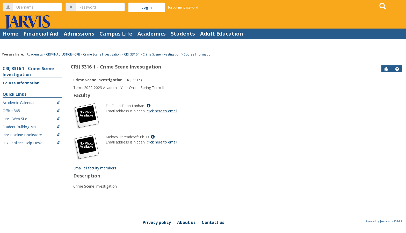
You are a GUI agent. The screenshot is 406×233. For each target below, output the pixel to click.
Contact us (213, 222)
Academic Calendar (31, 102)
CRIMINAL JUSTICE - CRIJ (63, 54)
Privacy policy (157, 222)
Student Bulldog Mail (31, 126)
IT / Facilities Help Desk (31, 142)
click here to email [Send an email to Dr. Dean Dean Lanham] (162, 110)
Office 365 (31, 110)
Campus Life (115, 33)
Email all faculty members (94, 168)
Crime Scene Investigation (102, 54)
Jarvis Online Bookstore (31, 134)
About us (186, 222)
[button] (397, 69)
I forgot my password (182, 7)
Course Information (198, 54)
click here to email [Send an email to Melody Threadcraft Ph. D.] (162, 142)
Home (10, 33)
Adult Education (221, 33)
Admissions (79, 33)
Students (183, 33)
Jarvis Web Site (31, 118)
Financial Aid (41, 33)
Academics (151, 33)
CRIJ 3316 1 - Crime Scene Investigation (152, 54)
